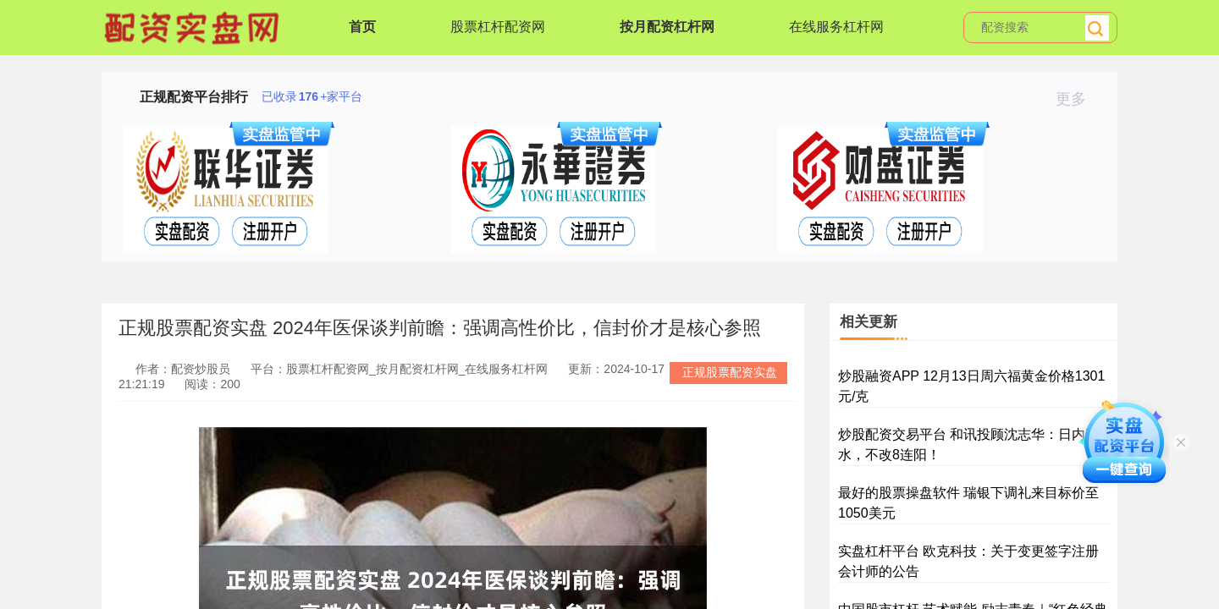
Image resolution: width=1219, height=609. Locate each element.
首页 (362, 26)
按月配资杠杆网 (667, 26)
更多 (1078, 99)
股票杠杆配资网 (497, 26)
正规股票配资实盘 (729, 372)
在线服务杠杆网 (836, 26)
